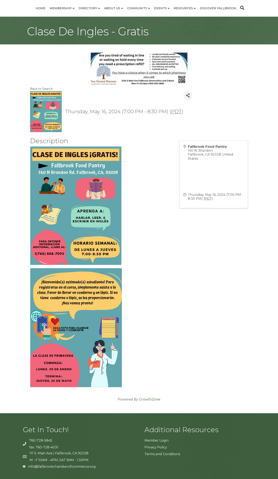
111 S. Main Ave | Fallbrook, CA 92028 (59, 453)
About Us (112, 8)
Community (137, 8)
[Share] (188, 95)
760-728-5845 (40, 440)
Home (40, 8)
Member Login (156, 440)
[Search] (241, 8)
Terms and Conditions (162, 454)
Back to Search (41, 89)
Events (160, 8)
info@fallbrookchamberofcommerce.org (62, 467)
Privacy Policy (155, 447)
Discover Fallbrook (218, 8)
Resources (183, 8)
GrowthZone (149, 399)
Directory (88, 8)
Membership (61, 8)
